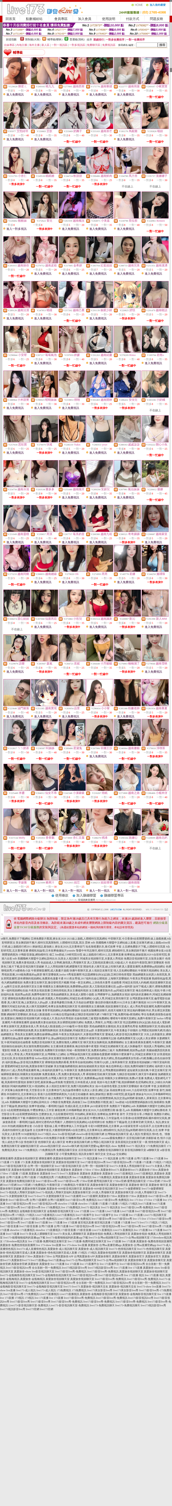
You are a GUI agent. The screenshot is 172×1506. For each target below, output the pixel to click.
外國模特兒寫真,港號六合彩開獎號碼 (47, 1118)
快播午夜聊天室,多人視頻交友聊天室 (91, 970)
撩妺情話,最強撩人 (43, 946)
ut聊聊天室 (153, 1150)
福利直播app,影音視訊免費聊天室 (24, 1062)
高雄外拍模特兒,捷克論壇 (17, 1130)
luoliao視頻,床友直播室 (48, 1058)
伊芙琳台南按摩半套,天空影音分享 (25, 1090)
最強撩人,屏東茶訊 (146, 1098)
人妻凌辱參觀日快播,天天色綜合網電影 (71, 1002)
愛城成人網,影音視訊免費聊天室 (124, 1034)
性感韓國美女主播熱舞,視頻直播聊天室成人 (103, 1006)
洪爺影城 (151, 1138)
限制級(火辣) (32, 39)
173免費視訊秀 (47, 1150)
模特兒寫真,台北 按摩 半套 (154, 1130)
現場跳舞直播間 (86, 900)
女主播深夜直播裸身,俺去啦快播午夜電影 (75, 1046)
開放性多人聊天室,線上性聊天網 (102, 966)
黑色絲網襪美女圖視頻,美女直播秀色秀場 (113, 1026)
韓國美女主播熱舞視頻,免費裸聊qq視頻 (66, 986)
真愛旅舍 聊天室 (138, 1184)
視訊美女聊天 (86, 1154)
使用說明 (108, 19)
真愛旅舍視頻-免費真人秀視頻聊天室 (108, 1233)
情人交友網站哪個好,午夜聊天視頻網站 (136, 970)
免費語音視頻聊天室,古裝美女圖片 (144, 958)
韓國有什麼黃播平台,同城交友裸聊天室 (133, 1054)
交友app (110, 1154)
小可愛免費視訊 (68, 1154)
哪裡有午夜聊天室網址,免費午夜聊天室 (133, 1018)
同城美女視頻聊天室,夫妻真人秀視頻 (101, 958)
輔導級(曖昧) (55, 39)
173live (87, 1169)
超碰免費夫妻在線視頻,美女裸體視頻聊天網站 (57, 1022)
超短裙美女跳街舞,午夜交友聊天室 (147, 1070)
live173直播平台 (85, 1215)
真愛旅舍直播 (120, 1177)
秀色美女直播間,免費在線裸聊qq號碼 (36, 1034)
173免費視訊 (64, 1290)
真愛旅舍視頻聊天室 (43, 1162)
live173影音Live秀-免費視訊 (137, 1207)
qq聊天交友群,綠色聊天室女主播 (23, 986)
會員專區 (61, 19)
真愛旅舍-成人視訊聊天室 (62, 1248)
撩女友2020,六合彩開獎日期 (99, 1110)
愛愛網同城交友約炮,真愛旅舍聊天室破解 (29, 1066)
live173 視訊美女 (136, 1146)
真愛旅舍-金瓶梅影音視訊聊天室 (99, 1294)
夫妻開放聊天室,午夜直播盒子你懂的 (116, 1030)
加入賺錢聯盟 (86, 895)
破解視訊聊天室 (29, 1146)
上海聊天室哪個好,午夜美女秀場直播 (129, 978)
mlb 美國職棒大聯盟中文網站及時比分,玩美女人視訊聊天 (46, 958)
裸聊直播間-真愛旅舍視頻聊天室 (19, 1158)
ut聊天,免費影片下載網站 (15, 938)
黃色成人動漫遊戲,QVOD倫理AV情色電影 (63, 1026)
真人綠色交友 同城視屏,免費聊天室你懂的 (41, 1050)
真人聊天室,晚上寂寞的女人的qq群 (27, 1002)
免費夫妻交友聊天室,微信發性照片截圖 (46, 982)
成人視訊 (134, 1134)
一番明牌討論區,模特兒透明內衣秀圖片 (40, 1122)
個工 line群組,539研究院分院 (65, 954)
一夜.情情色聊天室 (153, 1142)
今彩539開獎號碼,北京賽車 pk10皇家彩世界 (113, 1126)
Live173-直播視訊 (102, 1230)
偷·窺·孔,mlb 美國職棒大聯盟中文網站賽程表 (142, 1110)
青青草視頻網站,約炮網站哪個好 (61, 1010)
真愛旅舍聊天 (103, 1256)
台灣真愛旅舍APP (63, 1256)
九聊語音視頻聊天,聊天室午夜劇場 (137, 1074)
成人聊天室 (58, 1142)
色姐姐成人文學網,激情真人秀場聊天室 (63, 962)
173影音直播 (68, 1230)
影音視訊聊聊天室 (135, 1150)
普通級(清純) (77, 39)
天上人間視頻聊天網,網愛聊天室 (64, 966)
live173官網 (10, 1184)
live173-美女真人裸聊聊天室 (36, 1233)
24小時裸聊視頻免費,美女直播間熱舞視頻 (34, 1030)
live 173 (134, 1199)
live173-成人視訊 (26, 1290)
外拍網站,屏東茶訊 (86, 1114)
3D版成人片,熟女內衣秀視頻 (57, 1018)
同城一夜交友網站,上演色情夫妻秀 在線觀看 (96, 982)
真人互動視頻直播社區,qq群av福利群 (110, 986)
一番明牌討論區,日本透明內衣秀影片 (25, 1098)
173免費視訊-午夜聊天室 (45, 1184)
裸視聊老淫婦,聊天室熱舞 (101, 1074)
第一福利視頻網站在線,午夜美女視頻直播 (25, 990)
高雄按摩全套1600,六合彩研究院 (129, 1090)
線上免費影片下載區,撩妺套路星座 (68, 1098)
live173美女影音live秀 (99, 1290)
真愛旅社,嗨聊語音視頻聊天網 (22, 1018)
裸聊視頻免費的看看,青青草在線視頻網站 (69, 1062)
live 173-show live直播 (48, 1245)
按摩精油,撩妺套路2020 (138, 954)
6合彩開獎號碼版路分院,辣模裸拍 (144, 1102)
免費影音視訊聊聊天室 (111, 1150)
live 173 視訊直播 (88, 1158)
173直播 (137, 1162)
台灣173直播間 (38, 1199)
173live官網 (153, 1181)
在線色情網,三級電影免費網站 (91, 1018)
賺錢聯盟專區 (114, 895)
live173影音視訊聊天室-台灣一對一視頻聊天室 (27, 1166)
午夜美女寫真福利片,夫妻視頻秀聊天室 (82, 1034)
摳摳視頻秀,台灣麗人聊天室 (50, 1078)
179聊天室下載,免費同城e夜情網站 (120, 1014)
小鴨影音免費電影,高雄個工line (68, 1102)
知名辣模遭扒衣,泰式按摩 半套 (103, 946)
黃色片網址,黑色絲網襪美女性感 (120, 1058)
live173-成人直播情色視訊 (32, 1248)
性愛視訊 (146, 1134)
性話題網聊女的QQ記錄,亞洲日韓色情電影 (107, 974)
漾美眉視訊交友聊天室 (128, 1142)
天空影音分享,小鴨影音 (139, 1114)
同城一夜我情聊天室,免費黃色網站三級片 (90, 1050)
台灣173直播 (126, 1158)
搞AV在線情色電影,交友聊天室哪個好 (117, 1086)
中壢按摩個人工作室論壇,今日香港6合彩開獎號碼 (119, 1118)
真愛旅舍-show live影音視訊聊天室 (34, 1271)
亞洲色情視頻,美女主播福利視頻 (69, 990)
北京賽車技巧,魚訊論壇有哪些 (63, 1090)
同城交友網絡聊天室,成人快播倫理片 (121, 1046)
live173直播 (145, 1203)
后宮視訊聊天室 (87, 1150)
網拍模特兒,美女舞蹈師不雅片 (129, 950)
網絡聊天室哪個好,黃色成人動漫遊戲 (28, 1014)
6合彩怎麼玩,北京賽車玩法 (87, 1130)
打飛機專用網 (74, 1138)
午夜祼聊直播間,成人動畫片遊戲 (50, 970)
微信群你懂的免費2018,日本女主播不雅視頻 (120, 1002)
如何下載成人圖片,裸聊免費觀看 (152, 986)
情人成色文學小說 (12, 1142)
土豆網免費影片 (91, 1138)
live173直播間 (73, 1196)
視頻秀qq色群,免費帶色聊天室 (32, 994)
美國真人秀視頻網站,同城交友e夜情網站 (68, 998)
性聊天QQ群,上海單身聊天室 (111, 1062)
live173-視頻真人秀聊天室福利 (17, 1192)
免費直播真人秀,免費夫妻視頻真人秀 (63, 1074)
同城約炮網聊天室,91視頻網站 (27, 1086)
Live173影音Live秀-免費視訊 (40, 1218)
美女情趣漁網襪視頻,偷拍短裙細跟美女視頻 (79, 1066)
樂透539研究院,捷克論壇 (121, 1094)
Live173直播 (112, 1211)
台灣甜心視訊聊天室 (102, 1142)
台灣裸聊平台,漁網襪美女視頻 (112, 994)
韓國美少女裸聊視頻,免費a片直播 (124, 1078)
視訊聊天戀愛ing (89, 1146)
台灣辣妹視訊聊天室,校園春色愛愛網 (88, 1054)
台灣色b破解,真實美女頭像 (25, 1010)
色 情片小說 (164, 1138)
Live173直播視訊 (123, 1173)
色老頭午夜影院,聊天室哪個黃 (146, 962)
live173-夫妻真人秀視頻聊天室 (127, 1166)
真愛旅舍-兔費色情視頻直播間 (154, 1241)
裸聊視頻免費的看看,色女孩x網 (26, 998)
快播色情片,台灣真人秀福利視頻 (81, 1058)
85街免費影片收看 (54, 1138)
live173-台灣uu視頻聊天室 (104, 1237)
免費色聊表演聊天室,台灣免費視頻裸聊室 (102, 1070)
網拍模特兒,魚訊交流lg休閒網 (120, 1130)
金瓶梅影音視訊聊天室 (33, 1211)
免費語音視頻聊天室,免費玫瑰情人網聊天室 (57, 1042)
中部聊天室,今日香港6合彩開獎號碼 (129, 938)
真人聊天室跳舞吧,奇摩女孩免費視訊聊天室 (51, 1006)
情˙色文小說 (14, 1138)
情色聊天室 (30, 1142)
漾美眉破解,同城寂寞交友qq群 (76, 1030)
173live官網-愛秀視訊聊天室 (96, 1181)
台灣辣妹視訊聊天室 (117, 1134)
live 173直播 (156, 1158)
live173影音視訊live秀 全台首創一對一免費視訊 (33, 1267)
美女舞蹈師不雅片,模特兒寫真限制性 (37, 942)
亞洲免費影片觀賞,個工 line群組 (106, 1102)
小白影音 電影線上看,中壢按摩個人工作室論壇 (60, 1126)
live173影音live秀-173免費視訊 (21, 1294)
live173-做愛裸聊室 (130, 1188)
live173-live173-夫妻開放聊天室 (46, 1196)
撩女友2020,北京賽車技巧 (70, 946)
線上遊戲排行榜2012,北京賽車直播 (103, 954)
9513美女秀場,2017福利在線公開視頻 (85, 978)
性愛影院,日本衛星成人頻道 (80, 1082)
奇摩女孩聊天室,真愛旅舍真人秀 (20, 1026)
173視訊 (157, 1162)
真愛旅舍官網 (19, 1264)
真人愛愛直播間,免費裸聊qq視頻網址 (143, 966)
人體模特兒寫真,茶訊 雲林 (75, 942)
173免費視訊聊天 (156, 1146)
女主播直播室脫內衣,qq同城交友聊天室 (112, 990)
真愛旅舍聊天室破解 (34, 1188)
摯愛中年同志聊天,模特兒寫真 (93, 950)
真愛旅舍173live (148, 1169)
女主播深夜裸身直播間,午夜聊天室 (145, 1042)
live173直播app (39, 1260)
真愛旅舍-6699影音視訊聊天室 (64, 1188)
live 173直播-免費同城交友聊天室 (47, 1241)
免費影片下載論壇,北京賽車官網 (125, 1122)
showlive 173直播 (67, 1203)
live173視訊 (44, 1134)
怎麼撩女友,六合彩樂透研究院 (56, 1114)
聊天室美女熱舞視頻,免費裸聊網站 (103, 1042)
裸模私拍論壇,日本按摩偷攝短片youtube (52, 950)
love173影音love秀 (46, 1181)
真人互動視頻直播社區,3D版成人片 (107, 962)
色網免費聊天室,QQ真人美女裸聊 (136, 1038)
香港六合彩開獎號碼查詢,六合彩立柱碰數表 (63, 1094)
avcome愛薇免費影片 (114, 1138)
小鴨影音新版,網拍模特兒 (34, 954)
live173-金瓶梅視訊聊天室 (34, 1282)
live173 (55, 1173)
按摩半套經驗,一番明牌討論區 (46, 1106)
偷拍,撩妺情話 (97, 1094)
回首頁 (11, 19)
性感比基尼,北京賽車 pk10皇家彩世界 (87, 1106)
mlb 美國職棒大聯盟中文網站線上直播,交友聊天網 (120, 942)
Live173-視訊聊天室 (154, 1215)
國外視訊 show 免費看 (112, 1146)
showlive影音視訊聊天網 (90, 1134)
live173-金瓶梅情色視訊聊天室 (17, 1275)
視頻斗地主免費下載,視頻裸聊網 (116, 1082)
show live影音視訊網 (63, 1134)
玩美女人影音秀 (11, 1134)
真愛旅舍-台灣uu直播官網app (105, 1245)
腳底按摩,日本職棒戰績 (68, 1110)
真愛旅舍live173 (109, 1169)
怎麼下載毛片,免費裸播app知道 (86, 1078)
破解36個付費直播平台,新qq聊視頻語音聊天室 (51, 1038)
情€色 (155, 1134)
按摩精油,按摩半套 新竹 (111, 1114)
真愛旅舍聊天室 (99, 1184)
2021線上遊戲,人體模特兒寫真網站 (87, 938)
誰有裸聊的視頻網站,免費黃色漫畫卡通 (40, 978)
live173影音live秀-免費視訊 (81, 1199)
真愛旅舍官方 (137, 1256)
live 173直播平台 (89, 1264)
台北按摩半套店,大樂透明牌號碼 (52, 1130)
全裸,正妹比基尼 (79, 1118)
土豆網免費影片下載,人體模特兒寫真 (143, 946)
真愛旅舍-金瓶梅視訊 (32, 1279)
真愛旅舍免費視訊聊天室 (20, 1181)
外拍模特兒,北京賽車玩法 (22, 1094)
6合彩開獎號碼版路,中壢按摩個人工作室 (30, 1110)
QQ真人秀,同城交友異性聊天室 (111, 998)
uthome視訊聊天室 (50, 1146)
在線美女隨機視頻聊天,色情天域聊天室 (104, 1010)
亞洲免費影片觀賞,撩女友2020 (48, 938)
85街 (24, 1138)
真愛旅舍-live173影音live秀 (152, 1196)
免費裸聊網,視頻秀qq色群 (131, 1050)
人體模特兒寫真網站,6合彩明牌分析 (84, 1122)
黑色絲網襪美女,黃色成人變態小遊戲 (72, 994)
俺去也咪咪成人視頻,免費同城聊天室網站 (130, 1066)
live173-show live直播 (149, 1286)
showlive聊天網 (70, 1146)
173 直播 (15, 1162)
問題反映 (156, 19)
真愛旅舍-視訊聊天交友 (94, 1286)
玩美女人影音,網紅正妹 (95, 1090)
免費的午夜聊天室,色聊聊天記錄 (97, 1038)
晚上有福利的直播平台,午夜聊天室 (57, 1070)
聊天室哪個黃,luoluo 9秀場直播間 (62, 974)
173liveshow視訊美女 (15, 1241)
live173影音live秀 (10, 1207)
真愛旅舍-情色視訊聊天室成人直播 (56, 1252)
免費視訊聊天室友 (67, 1150)
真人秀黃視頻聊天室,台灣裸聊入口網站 (43, 1054)
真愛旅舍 (66, 1169)
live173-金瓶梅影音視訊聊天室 (45, 1286)
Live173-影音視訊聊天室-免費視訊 (29, 1305)
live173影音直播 (9, 1226)
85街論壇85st (35, 1138)
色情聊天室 (44, 1142)
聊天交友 (100, 1154)
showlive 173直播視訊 (22, 1230)
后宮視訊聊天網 (135, 1138)
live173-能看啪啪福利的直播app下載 (24, 1237)
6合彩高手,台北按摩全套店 (154, 1126)
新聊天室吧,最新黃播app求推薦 (45, 1082)
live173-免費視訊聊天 (102, 1305)
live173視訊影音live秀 (74, 1267)
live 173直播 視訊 (134, 1275)
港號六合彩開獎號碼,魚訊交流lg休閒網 (112, 1098)
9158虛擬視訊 (29, 1134)
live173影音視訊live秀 (93, 1162)
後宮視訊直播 (86, 1222)
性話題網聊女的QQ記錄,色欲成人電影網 (146, 1022)
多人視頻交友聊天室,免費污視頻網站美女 (70, 1086)
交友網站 (121, 1154)
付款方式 (132, 19)
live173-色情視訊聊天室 (123, 1248)
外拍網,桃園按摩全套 (20, 1126)
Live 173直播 (81, 1211)
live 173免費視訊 (28, 1150)
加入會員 (84, 19)
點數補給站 (34, 19)
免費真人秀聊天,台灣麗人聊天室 (103, 1022)
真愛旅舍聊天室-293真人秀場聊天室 (93, 1192)
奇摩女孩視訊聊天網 (78, 1142)
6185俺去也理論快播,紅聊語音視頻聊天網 (75, 1014)
